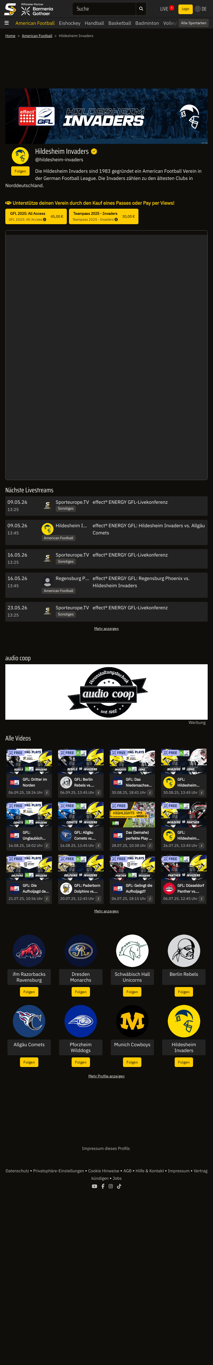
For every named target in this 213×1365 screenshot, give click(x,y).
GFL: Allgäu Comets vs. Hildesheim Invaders (83, 835)
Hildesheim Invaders (78, 525)
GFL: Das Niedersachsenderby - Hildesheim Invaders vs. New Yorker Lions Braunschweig (138, 782)
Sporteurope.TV (72, 502)
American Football (35, 23)
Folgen (20, 171)
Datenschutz (18, 1171)
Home (10, 35)
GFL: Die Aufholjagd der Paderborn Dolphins (35, 888)
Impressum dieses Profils (106, 1148)
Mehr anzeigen (106, 628)
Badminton (147, 23)
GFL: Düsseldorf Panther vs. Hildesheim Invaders (190, 888)
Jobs (117, 1178)
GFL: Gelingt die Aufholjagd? (139, 888)
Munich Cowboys (132, 1045)
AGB (128, 1171)
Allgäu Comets (29, 1045)
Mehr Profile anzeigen (106, 1075)
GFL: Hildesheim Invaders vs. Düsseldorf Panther (187, 835)
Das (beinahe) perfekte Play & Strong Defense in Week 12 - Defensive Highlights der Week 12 (138, 835)
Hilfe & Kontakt (150, 1171)
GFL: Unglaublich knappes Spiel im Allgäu (34, 835)
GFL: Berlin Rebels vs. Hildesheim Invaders (83, 782)
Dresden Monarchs (80, 977)
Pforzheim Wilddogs (81, 1047)
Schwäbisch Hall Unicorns (132, 977)
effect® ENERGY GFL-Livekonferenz (130, 502)
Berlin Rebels (184, 974)
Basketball (119, 23)
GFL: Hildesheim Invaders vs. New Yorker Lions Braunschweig (189, 782)
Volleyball (173, 23)
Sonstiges (66, 508)
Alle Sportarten (193, 23)
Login (185, 9)
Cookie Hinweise (104, 1171)
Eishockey (69, 23)
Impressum (179, 1171)
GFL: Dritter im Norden (35, 782)
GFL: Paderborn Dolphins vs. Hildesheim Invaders (87, 888)
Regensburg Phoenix (78, 578)
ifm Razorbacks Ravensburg (29, 977)
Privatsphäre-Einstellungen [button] (59, 1171)
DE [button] (201, 9)
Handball (94, 23)
